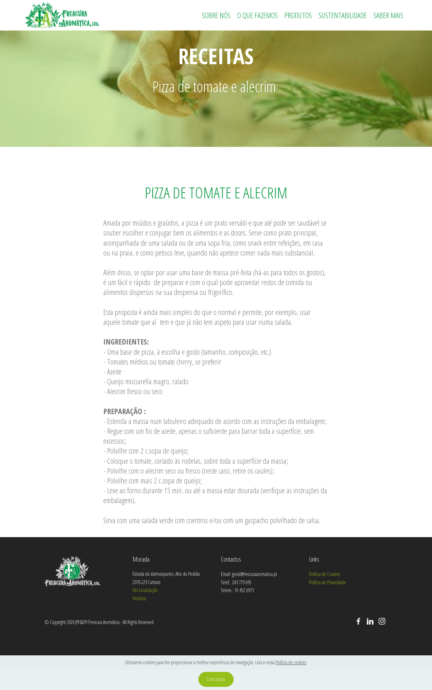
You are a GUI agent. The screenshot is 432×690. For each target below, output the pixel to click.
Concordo (216, 679)
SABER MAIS (388, 15)
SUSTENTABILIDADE (343, 15)
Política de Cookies (324, 595)
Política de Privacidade (327, 604)
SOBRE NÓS (216, 15)
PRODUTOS (298, 15)
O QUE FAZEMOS (257, 15)
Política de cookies (291, 662)
